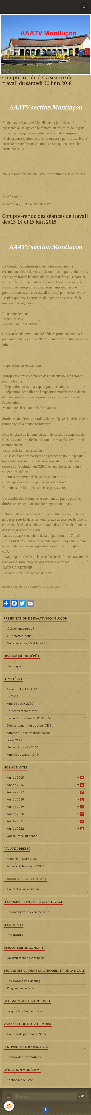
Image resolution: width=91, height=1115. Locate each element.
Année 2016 (45, 785)
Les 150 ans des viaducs (23, 981)
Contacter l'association (23, 889)
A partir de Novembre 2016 (25, 866)
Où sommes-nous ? (20, 636)
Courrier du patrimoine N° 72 (26, 1034)
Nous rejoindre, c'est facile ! (26, 643)
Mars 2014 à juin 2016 (22, 859)
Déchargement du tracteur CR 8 (29, 725)
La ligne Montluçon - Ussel (25, 1011)
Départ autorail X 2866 (22, 747)
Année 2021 (45, 821)
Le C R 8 (12, 696)
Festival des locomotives (24, 1057)
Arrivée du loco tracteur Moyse (28, 733)
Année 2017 (45, 792)
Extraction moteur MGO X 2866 (29, 718)
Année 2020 (45, 814)
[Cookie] (9, 1106)
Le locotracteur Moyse (22, 711)
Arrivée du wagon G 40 (23, 754)
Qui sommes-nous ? (20, 628)
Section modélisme (20, 1080)
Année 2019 (45, 806)
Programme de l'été (20, 988)
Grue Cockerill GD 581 (22, 689)
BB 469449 (14, 740)
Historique (14, 666)
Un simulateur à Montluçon (25, 958)
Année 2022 (45, 828)
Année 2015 (45, 777)
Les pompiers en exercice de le (28, 912)
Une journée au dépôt (22, 836)
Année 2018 (45, 799)
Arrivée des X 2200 (20, 703)
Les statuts (15, 935)
